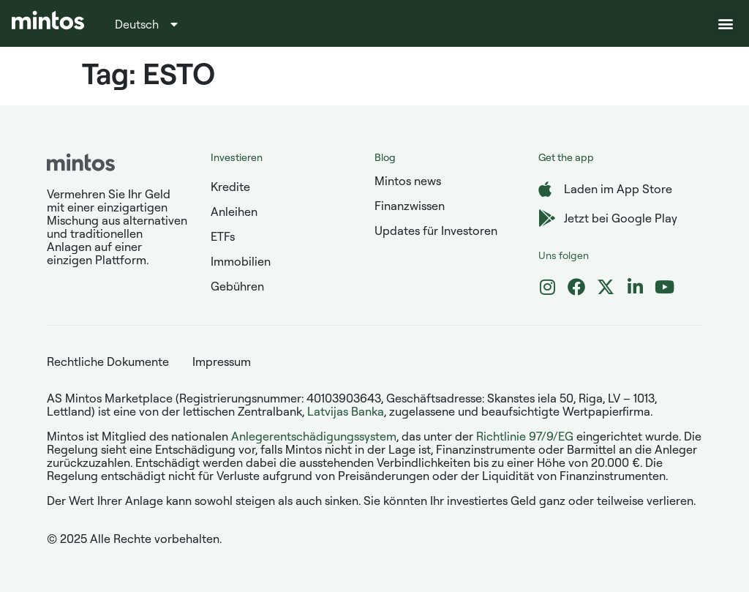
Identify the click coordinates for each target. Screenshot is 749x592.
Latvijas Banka (345, 411)
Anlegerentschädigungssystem (313, 436)
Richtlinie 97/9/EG (524, 436)
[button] (725, 24)
